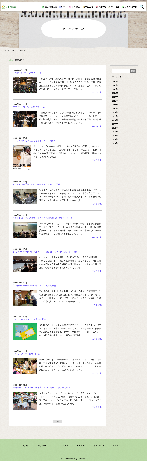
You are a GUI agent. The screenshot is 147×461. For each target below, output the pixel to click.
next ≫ (57, 421)
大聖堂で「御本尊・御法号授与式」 (29, 107)
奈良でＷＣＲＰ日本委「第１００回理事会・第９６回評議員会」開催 (45, 251)
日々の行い (76, 7)
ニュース (13, 50)
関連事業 (102, 7)
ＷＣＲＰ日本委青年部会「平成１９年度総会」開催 (36, 184)
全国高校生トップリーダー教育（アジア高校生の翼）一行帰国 (42, 387)
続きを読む (97, 92)
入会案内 (65, 446)
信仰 (64, 7)
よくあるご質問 (131, 7)
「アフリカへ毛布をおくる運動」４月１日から (34, 140)
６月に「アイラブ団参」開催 (26, 354)
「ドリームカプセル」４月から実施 (29, 319)
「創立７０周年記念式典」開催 (27, 73)
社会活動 (89, 7)
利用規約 (26, 446)
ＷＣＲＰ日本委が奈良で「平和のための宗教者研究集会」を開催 (43, 218)
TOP (6, 50)
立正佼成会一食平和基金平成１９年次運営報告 (34, 285)
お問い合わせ (99, 446)
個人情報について (45, 446)
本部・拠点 (115, 7)
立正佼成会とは (51, 7)
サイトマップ (118, 446)
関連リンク (81, 446)
